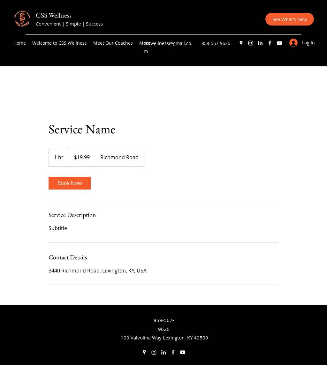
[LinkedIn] (260, 43)
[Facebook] (270, 43)
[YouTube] (279, 43)
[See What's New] (289, 19)
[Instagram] (250, 43)
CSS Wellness (54, 15)
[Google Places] (241, 43)
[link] (70, 183)
